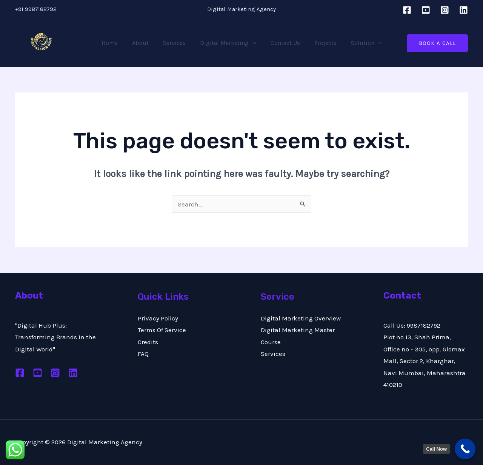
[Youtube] (37, 372)
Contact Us (283, 42)
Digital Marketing (228, 43)
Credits (148, 342)
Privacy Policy (158, 318)
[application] (252, 43)
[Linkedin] (463, 10)
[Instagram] (444, 10)
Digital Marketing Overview (301, 318)
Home (116, 42)
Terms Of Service (162, 330)
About (145, 42)
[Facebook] (407, 10)
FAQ (143, 353)
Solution (359, 43)
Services (176, 42)
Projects (321, 42)
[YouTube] (425, 10)
